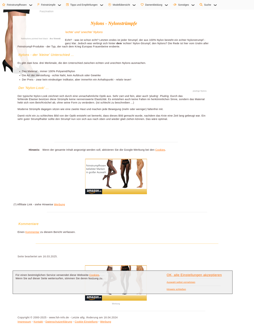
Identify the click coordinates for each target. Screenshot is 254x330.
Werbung (59, 204)
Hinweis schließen (176, 289)
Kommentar (32, 232)
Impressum (24, 321)
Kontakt (38, 321)
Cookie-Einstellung (86, 321)
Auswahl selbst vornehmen (181, 282)
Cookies (160, 149)
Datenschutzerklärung (59, 321)
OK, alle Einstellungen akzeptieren (194, 275)
